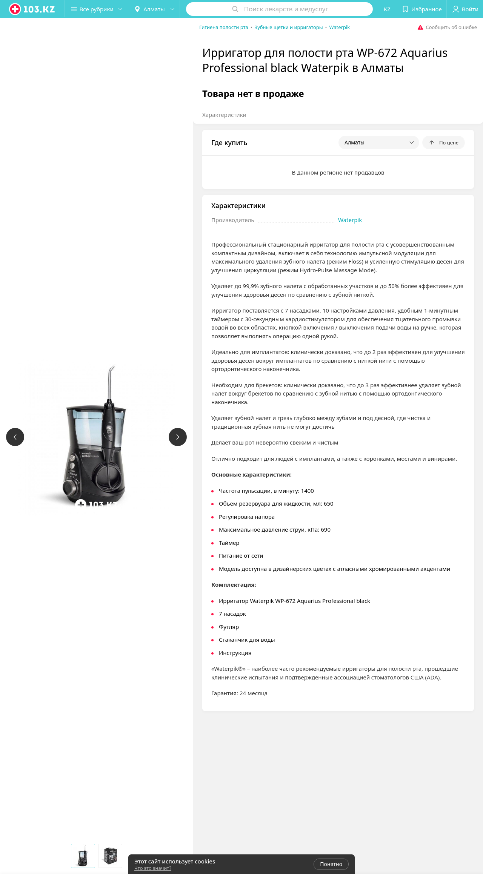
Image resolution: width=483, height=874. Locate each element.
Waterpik (350, 220)
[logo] (32, 9)
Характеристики (224, 114)
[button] (97, 9)
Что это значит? (152, 868)
